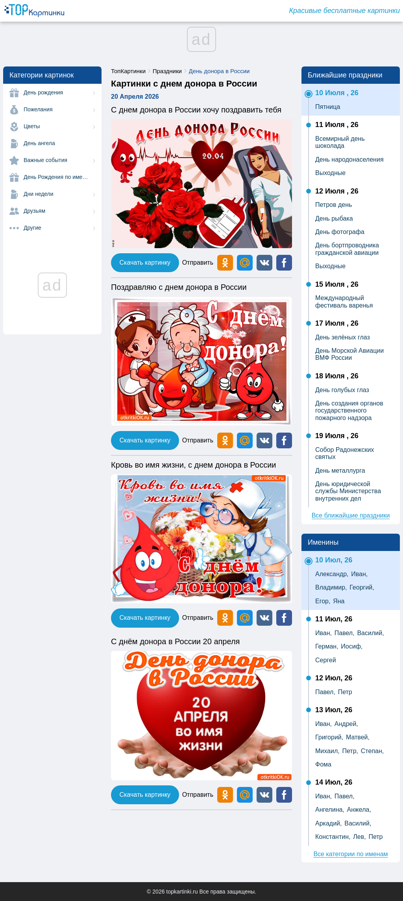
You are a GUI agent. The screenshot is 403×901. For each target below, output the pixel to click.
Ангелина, (329, 809)
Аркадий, (328, 823)
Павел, (345, 633)
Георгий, (361, 587)
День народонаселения (349, 159)
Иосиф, (351, 646)
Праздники (167, 71)
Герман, (326, 646)
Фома (323, 764)
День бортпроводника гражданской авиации (347, 249)
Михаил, (327, 751)
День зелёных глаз (342, 337)
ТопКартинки (128, 71)
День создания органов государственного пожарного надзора (349, 410)
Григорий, (329, 737)
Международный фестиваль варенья (344, 301)
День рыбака (334, 218)
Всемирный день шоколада (340, 142)
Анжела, (359, 809)
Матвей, (358, 737)
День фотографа (339, 231)
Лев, (359, 836)
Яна (338, 601)
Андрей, (346, 723)
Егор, (322, 601)
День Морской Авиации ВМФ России (349, 354)
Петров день (333, 204)
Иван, (359, 574)
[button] (264, 263)
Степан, (372, 751)
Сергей (325, 660)
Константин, (332, 836)
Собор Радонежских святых (344, 453)
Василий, (370, 633)
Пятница (327, 106)
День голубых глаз (342, 390)
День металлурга (340, 470)
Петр (345, 692)
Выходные (330, 173)
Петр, (350, 751)
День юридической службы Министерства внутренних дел (348, 491)
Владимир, (331, 587)
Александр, (332, 574)
